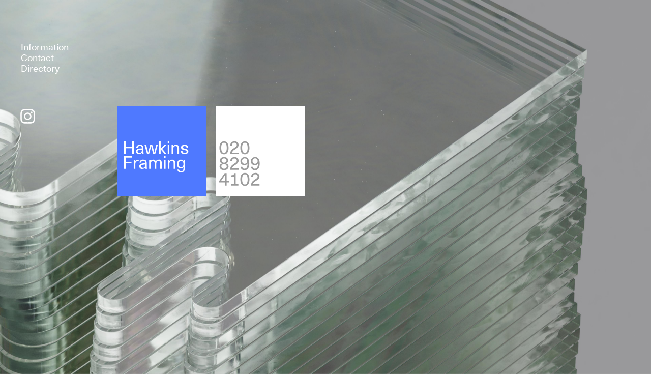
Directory (40, 68)
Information (45, 47)
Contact (37, 57)
